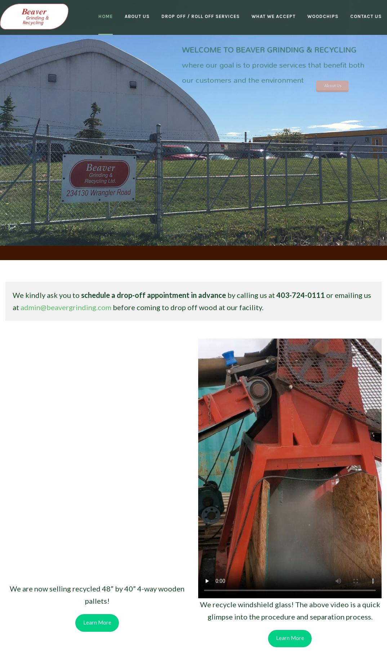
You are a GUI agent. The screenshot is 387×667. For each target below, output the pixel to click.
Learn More (97, 623)
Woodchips (322, 16)
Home (105, 16)
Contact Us (366, 16)
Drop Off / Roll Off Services (200, 16)
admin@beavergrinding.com (66, 307)
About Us (137, 16)
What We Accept (273, 16)
